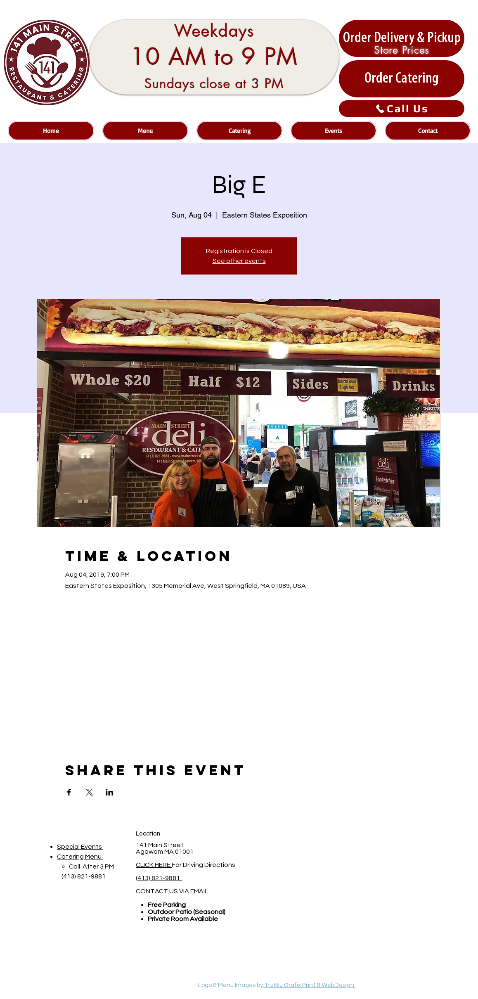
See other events (239, 261)
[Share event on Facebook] (69, 792)
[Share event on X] (89, 792)
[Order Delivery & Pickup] (401, 38)
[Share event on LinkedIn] (110, 792)
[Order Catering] (401, 78)
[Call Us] (401, 108)
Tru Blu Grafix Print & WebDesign (309, 985)
